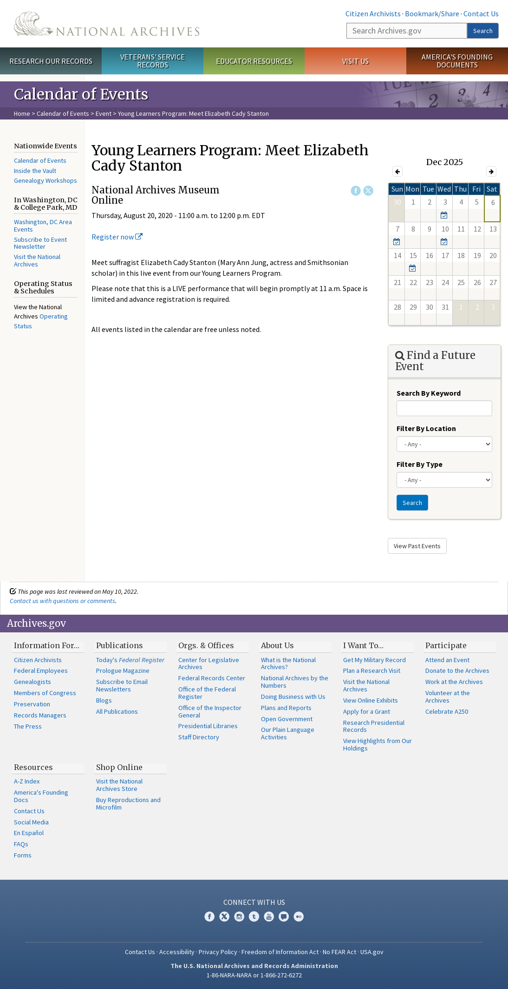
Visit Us (355, 61)
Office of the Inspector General (209, 711)
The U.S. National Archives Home (106, 24)
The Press (28, 726)
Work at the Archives (454, 681)
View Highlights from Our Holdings (377, 744)
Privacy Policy (218, 952)
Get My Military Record (374, 660)
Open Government (287, 719)
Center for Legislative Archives (208, 663)
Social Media (31, 822)
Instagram (239, 916)
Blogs (104, 700)
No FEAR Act (339, 952)
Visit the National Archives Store (119, 785)
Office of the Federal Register (207, 693)
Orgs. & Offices (206, 645)
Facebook (355, 190)
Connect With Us (254, 902)
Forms (23, 855)
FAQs (21, 844)
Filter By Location (426, 428)
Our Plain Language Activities (287, 733)
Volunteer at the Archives (447, 696)
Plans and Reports (286, 708)
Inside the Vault (35, 170)
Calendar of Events (63, 113)
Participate (446, 645)
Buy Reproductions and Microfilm (128, 803)
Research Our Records (50, 61)
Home (22, 113)
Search (483, 31)
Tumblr (254, 916)
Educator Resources (254, 61)
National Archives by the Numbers (294, 682)
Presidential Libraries (208, 726)
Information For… (46, 645)
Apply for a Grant (366, 711)
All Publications (117, 711)
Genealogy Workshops (45, 180)
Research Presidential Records (373, 726)
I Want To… (363, 645)
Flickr (298, 916)
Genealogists (32, 681)
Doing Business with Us (293, 696)
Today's (130, 660)
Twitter (368, 190)
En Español (29, 833)
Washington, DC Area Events (43, 225)
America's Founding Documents (457, 60)
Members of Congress (45, 693)
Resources (33, 767)
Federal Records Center (211, 678)
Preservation (32, 704)
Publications (119, 645)
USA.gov (372, 952)
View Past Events (417, 546)
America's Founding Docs (41, 796)
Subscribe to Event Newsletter (40, 243)
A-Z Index (26, 781)
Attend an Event (447, 660)
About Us (277, 645)
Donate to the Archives (457, 670)
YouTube (268, 916)
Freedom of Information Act (280, 952)
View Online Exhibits (370, 700)
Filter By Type (420, 464)
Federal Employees (41, 670)
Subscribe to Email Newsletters (122, 685)
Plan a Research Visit (371, 670)
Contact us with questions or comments (62, 601)
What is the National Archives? (288, 663)
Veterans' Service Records (152, 60)
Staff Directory (198, 737)
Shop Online (119, 767)
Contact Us (481, 13)
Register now (117, 236)
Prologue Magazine (123, 670)
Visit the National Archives (37, 260)
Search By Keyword (429, 393)
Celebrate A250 (446, 711)
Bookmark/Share (432, 13)
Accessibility (177, 952)
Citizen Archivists (373, 13)
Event (103, 113)
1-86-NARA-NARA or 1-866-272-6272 (254, 975)
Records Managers (40, 715)
